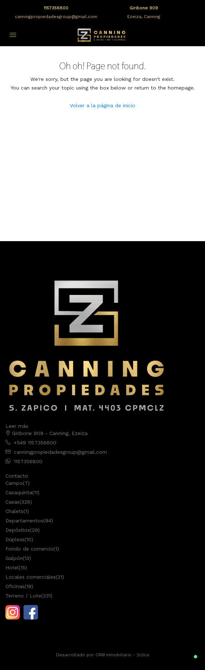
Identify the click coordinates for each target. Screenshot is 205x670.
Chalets (14, 511)
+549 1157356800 (35, 442)
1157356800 (56, 7)
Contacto (16, 476)
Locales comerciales (30, 577)
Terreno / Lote (23, 596)
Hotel (12, 567)
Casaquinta (18, 492)
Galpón (14, 558)
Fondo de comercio (29, 549)
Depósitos (17, 530)
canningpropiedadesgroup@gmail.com (56, 16)
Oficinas (15, 586)
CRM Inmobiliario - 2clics (122, 654)
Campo (14, 483)
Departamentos (24, 520)
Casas (12, 502)
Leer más (16, 426)
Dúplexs (15, 539)
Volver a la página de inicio (102, 105)
